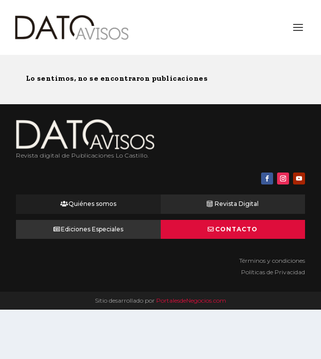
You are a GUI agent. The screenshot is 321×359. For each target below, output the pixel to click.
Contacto (236, 229)
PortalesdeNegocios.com (191, 300)
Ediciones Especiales (92, 229)
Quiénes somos (92, 203)
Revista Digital (237, 203)
